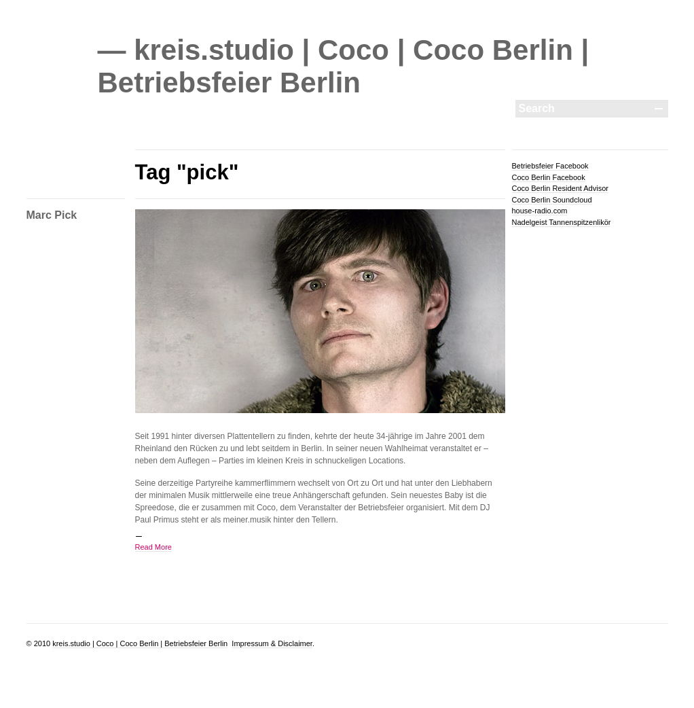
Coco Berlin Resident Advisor (560, 188)
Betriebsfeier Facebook (550, 166)
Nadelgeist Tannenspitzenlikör (561, 222)
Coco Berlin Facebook (548, 177)
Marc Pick (51, 215)
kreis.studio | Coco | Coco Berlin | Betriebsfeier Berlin (139, 643)
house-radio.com (540, 211)
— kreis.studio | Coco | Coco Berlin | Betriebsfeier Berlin (343, 66)
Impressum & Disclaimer (272, 643)
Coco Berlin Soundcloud (552, 200)
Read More (153, 547)
